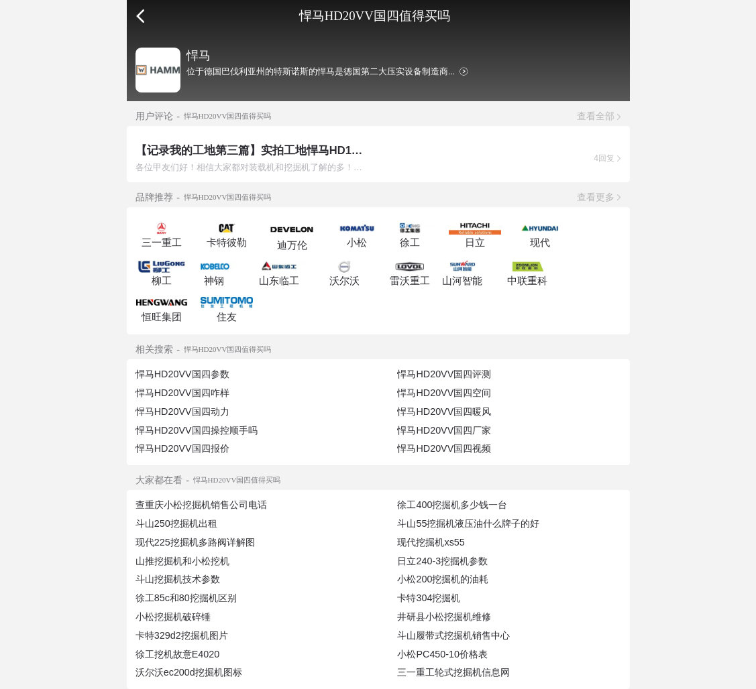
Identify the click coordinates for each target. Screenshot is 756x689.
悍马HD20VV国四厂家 (444, 430)
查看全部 (595, 116)
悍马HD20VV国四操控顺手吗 (197, 430)
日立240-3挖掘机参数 (442, 561)
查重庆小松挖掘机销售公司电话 (201, 504)
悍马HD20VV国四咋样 (182, 392)
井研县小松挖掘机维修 (444, 616)
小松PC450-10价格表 (442, 654)
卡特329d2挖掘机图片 (182, 635)
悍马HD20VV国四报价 (182, 448)
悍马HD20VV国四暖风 (444, 411)
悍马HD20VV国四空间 (444, 392)
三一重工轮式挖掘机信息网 (453, 672)
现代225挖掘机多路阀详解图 (195, 542)
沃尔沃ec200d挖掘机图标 (189, 672)
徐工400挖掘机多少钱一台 (452, 504)
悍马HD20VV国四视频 (444, 448)
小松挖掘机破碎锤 (173, 616)
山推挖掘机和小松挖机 (182, 561)
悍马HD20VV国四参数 (182, 374)
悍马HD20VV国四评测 (444, 374)
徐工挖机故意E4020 (177, 654)
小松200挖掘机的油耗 (442, 579)
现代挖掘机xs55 (430, 542)
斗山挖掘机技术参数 (178, 579)
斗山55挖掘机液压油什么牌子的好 (468, 523)
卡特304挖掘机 (428, 597)
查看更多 (595, 197)
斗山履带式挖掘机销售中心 (453, 635)
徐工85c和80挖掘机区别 (186, 597)
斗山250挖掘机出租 (176, 523)
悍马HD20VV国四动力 (182, 411)
